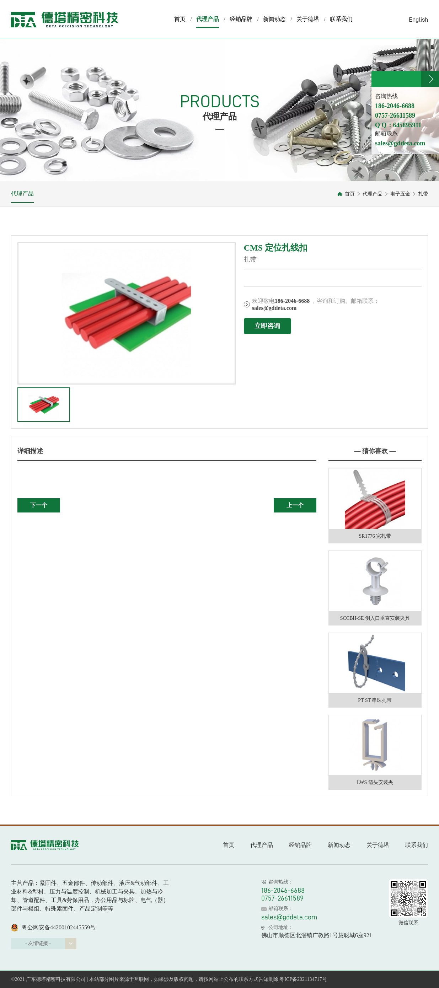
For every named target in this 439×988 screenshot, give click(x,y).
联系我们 (341, 19)
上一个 (295, 505)
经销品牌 (241, 19)
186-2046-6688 (283, 890)
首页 (180, 19)
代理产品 (207, 22)
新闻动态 (274, 19)
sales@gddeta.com (289, 916)
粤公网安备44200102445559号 (53, 927)
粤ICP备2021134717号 (303, 979)
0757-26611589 (282, 898)
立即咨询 (267, 325)
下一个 (38, 505)
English (418, 19)
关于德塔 (307, 19)
